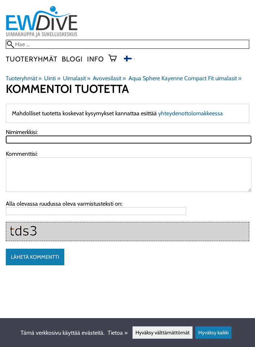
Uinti (52, 78)
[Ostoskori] (115, 59)
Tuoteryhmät (31, 59)
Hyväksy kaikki (213, 332)
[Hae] (127, 44)
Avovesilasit (109, 78)
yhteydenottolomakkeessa (190, 113)
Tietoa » (118, 332)
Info (95, 59)
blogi (72, 59)
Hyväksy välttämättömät (162, 332)
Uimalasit (76, 78)
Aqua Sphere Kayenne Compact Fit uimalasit (185, 78)
